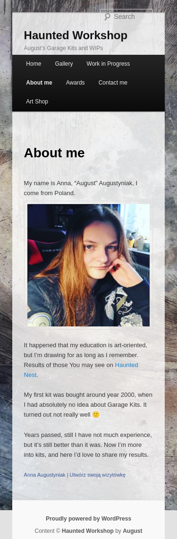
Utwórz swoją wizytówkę (98, 475)
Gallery (64, 63)
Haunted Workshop (76, 35)
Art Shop (37, 101)
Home (33, 63)
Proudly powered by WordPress (88, 518)
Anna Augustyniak (45, 475)
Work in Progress (108, 63)
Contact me (113, 82)
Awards (75, 82)
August (132, 531)
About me (39, 82)
